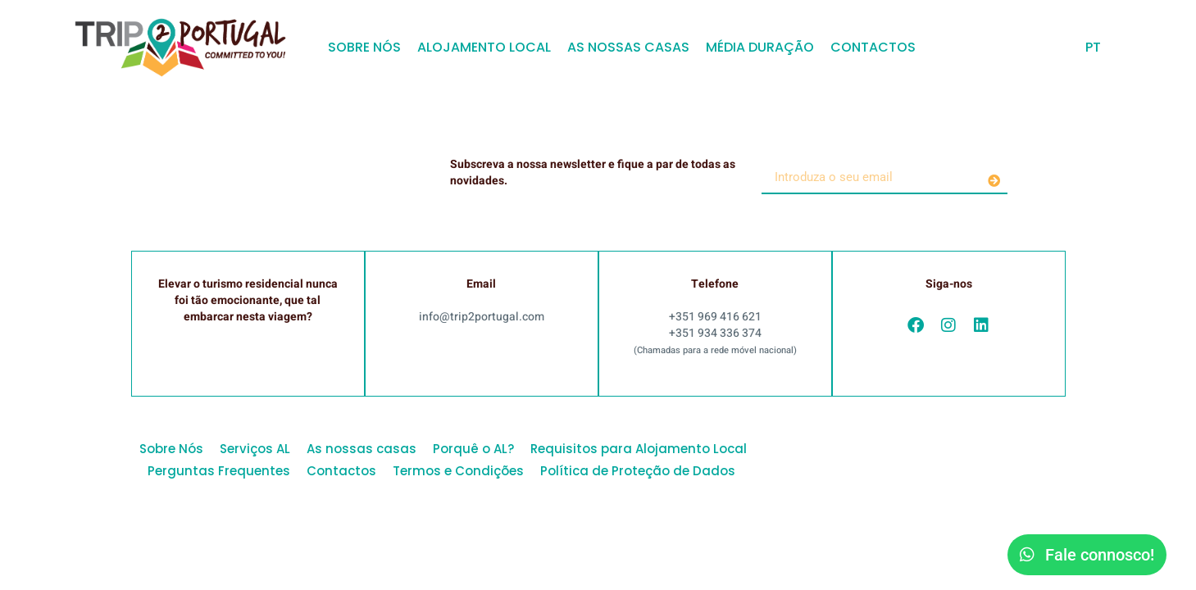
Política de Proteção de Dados (637, 470)
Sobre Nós (364, 47)
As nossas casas (628, 47)
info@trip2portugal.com (481, 316)
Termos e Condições (458, 470)
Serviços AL (255, 448)
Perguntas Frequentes (219, 470)
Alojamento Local (484, 47)
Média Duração (760, 47)
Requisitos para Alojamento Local (638, 448)
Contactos (873, 47)
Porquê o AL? (473, 448)
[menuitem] (1093, 47)
